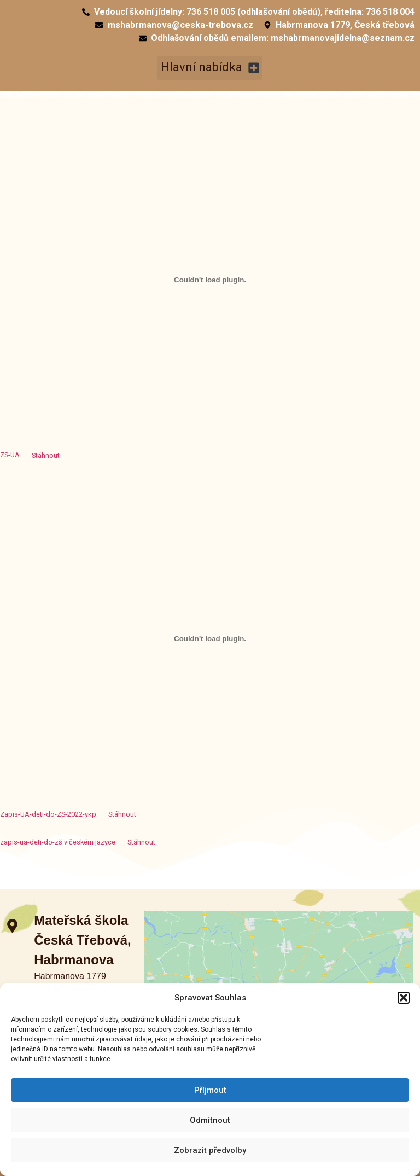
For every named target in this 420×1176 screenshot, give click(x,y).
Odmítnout (210, 1120)
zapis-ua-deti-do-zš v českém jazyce (57, 842)
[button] (403, 997)
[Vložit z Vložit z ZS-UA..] (210, 279)
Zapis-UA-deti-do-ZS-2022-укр (48, 814)
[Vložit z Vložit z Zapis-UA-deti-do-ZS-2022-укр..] (210, 638)
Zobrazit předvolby (210, 1150)
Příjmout (210, 1090)
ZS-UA (10, 455)
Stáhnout (46, 455)
